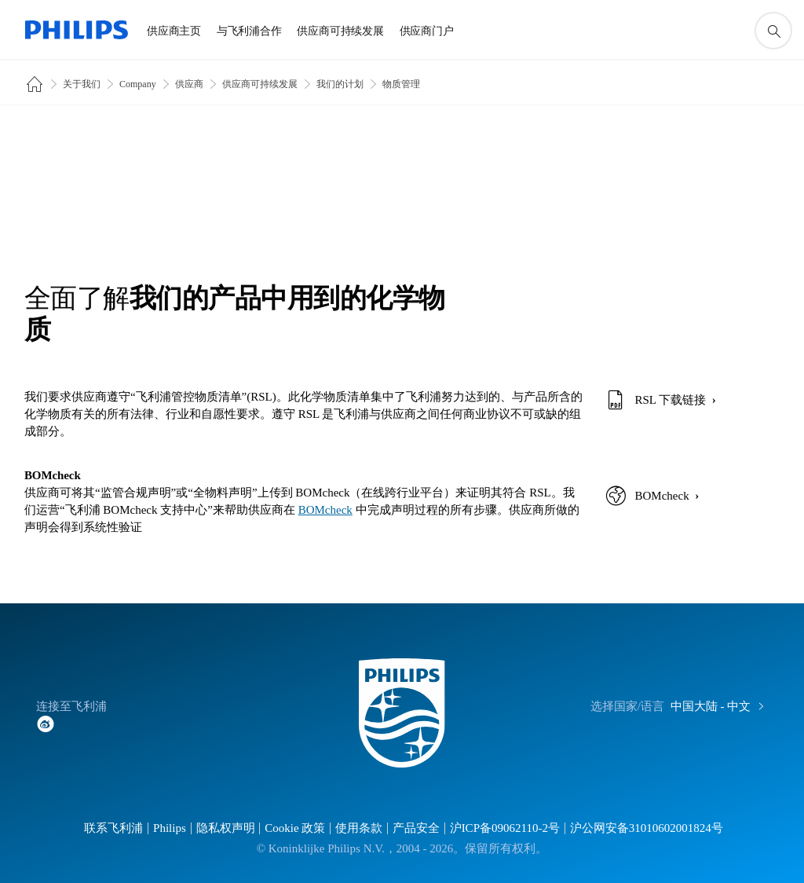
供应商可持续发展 (260, 84)
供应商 (189, 84)
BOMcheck (325, 510)
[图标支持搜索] (773, 30)
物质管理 (401, 84)
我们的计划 (340, 84)
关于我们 (81, 84)
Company (137, 84)
